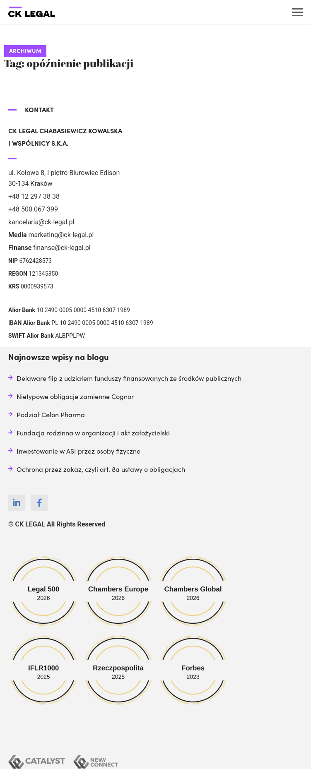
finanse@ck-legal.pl (61, 248)
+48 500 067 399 (33, 209)
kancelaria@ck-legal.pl (41, 222)
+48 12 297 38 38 (34, 196)
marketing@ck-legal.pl (61, 235)
